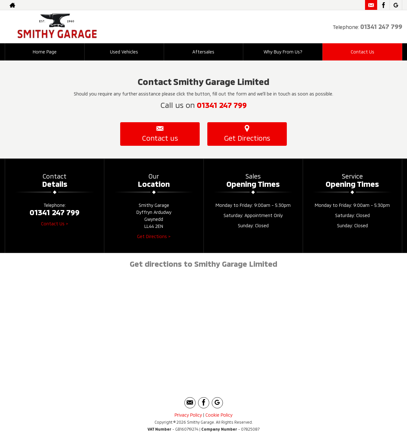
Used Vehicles (124, 51)
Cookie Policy (218, 415)
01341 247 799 (381, 26)
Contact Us (362, 51)
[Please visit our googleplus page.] (396, 5)
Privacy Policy (188, 415)
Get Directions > (154, 236)
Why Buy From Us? (283, 51)
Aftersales (203, 51)
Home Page (45, 51)
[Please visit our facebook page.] (383, 5)
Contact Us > (54, 223)
